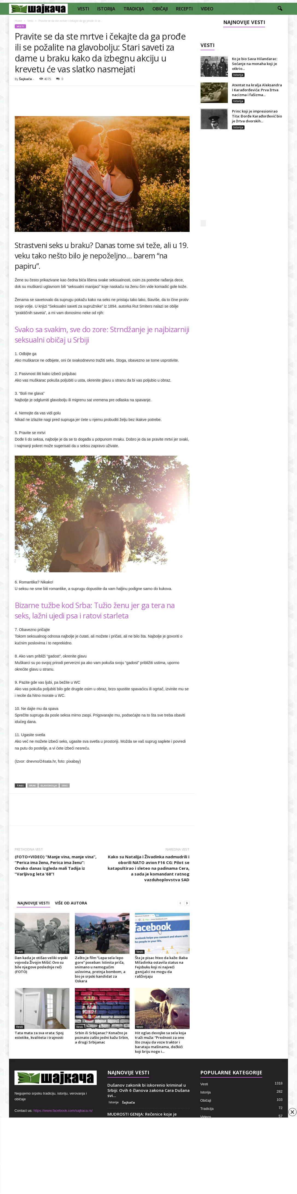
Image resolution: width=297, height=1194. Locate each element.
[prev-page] (180, 903)
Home (18, 21)
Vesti (30, 21)
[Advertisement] (242, 180)
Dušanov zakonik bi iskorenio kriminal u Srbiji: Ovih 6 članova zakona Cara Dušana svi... (148, 1090)
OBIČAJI (160, 9)
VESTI (83, 9)
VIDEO (207, 9)
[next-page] (187, 903)
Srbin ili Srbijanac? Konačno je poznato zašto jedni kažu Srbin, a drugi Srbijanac (102, 1037)
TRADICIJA (133, 9)
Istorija (238, 75)
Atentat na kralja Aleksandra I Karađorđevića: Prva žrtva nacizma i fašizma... (257, 89)
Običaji (205, 1100)
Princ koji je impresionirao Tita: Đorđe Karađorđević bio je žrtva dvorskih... (257, 116)
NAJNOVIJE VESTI (33, 903)
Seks (64, 785)
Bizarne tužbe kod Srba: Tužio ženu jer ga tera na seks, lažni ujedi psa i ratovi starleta (95, 610)
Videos (205, 1117)
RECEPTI (184, 9)
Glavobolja (48, 785)
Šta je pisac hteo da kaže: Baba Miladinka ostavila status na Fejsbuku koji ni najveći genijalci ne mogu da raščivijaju (161, 967)
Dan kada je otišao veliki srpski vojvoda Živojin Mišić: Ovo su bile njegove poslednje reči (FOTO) (41, 964)
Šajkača (25, 79)
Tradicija (207, 1109)
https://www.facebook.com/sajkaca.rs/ (63, 1110)
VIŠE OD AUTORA (71, 903)
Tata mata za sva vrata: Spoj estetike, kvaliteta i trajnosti (39, 1035)
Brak (32, 785)
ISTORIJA (106, 9)
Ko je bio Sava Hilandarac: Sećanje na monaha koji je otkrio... (254, 63)
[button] (280, 9)
